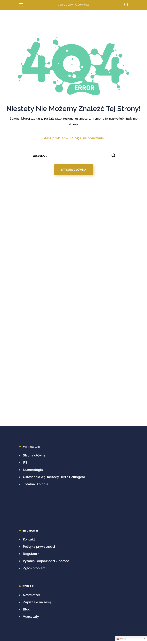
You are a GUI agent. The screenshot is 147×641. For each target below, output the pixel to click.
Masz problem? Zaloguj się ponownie (73, 138)
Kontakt (29, 539)
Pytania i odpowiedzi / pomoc (46, 561)
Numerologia (33, 470)
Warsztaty (31, 616)
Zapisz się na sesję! (37, 602)
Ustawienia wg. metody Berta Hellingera (54, 477)
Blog (26, 609)
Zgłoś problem (34, 568)
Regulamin (31, 554)
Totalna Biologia (35, 484)
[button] (126, 5)
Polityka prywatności (39, 546)
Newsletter (31, 595)
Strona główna (34, 455)
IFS (25, 462)
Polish (121, 638)
